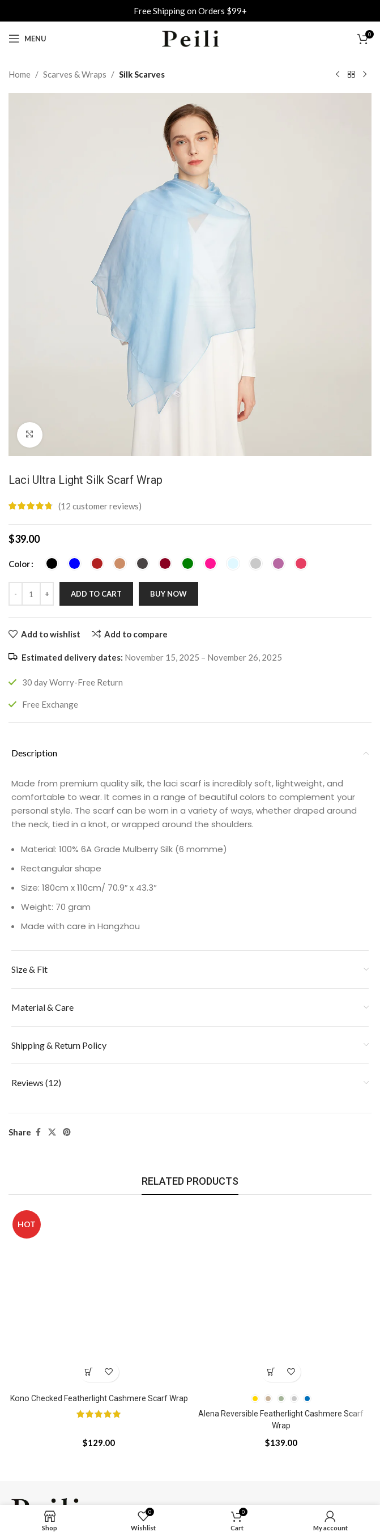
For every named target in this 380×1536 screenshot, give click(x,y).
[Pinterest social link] (66, 1132)
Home (19, 74)
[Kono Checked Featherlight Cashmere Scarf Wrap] (99, 1297)
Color (19, 564)
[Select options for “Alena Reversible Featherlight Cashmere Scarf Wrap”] (271, 1372)
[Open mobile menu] (27, 38)
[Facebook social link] (38, 1132)
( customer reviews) (100, 506)
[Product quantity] (31, 594)
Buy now (168, 593)
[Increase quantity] (47, 594)
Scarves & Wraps (74, 74)
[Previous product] (337, 75)
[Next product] (365, 75)
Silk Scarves (142, 74)
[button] (89, 1372)
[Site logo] (190, 37)
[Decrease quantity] (15, 594)
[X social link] (52, 1132)
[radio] (52, 563)
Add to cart (96, 593)
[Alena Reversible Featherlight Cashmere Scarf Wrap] (281, 1297)
